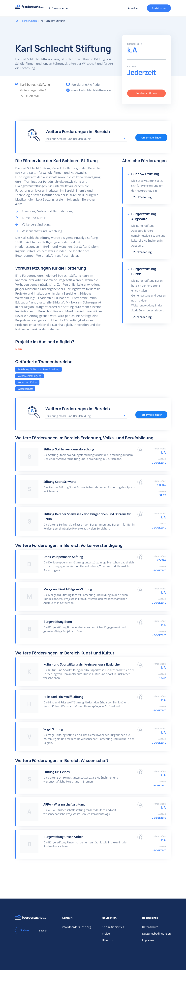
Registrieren (159, 8)
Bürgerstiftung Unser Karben (63, 837)
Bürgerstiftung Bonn (57, 622)
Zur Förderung (142, 197)
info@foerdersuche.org (76, 927)
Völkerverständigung (29, 375)
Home (16, 21)
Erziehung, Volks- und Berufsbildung (38, 369)
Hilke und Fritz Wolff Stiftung (63, 697)
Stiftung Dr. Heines (56, 772)
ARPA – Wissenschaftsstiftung (64, 804)
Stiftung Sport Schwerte (59, 482)
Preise (106, 933)
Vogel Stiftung (53, 729)
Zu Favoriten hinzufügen (140, 449)
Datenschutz (150, 927)
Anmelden (133, 8)
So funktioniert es (58, 8)
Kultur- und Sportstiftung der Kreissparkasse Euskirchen (82, 664)
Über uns (108, 940)
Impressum (149, 940)
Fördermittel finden (151, 137)
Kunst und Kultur (27, 382)
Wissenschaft (25, 388)
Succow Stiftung (145, 174)
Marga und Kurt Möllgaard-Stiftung (67, 589)
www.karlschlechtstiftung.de (91, 90)
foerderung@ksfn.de (85, 85)
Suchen (41, 930)
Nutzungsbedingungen (156, 933)
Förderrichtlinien (146, 93)
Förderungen (29, 20)
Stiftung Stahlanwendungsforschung (68, 449)
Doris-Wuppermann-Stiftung (63, 557)
